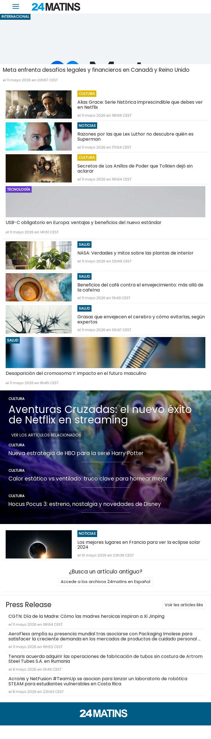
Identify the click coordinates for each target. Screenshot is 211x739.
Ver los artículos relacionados (46, 435)
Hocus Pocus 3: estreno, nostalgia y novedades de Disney (84, 504)
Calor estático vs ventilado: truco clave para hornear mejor (88, 478)
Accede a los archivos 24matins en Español (105, 581)
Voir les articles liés (184, 605)
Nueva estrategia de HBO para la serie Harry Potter (75, 453)
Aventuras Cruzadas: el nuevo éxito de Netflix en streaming (100, 414)
